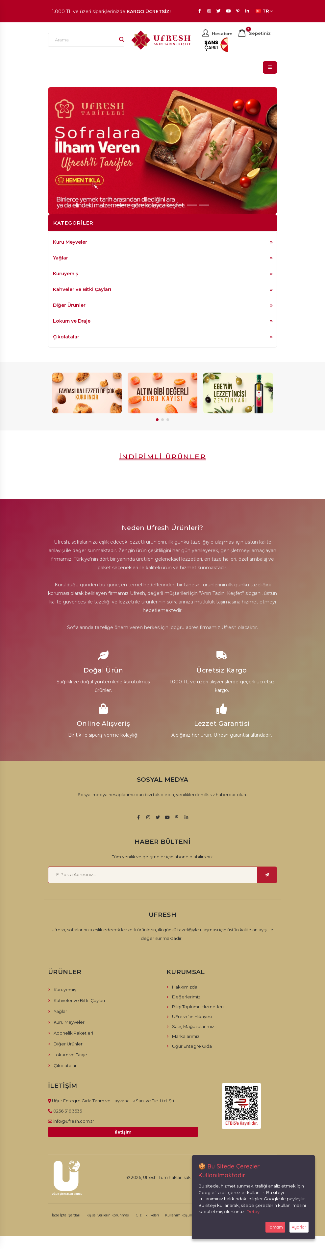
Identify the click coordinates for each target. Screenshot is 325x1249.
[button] (157, 420)
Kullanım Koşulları (180, 1215)
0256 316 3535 (67, 1111)
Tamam (275, 1227)
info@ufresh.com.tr (73, 1121)
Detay (253, 1211)
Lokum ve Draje (71, 321)
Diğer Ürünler (69, 305)
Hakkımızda (184, 987)
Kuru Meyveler (70, 242)
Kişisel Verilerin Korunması (108, 1215)
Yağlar (60, 258)
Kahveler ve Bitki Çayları (82, 289)
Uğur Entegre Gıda (192, 1046)
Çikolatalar (66, 337)
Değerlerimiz (186, 996)
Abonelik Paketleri (73, 1033)
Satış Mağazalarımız (193, 1026)
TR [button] (264, 11)
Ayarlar (299, 1227)
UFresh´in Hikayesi (192, 1016)
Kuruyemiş (65, 274)
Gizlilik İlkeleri (147, 1215)
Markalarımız (185, 1036)
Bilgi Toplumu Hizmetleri (198, 1006)
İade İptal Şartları (66, 1215)
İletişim (123, 1132)
